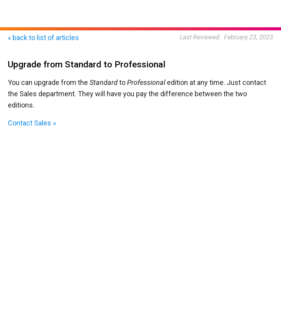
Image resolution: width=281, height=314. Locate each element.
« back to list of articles (43, 38)
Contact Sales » (32, 123)
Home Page (23, 3)
